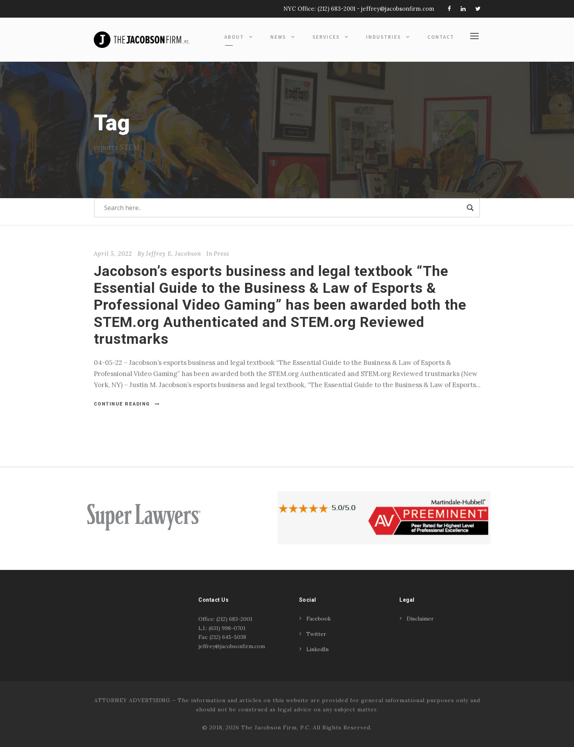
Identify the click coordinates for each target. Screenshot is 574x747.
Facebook (318, 618)
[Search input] (283, 207)
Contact (440, 37)
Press (221, 253)
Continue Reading (127, 404)
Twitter (316, 633)
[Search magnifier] (470, 207)
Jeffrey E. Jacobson (173, 253)
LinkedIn (317, 649)
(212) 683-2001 (336, 8)
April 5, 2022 (113, 253)
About (234, 37)
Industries (383, 37)
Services (326, 37)
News (278, 37)
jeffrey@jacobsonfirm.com (397, 8)
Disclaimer (420, 618)
